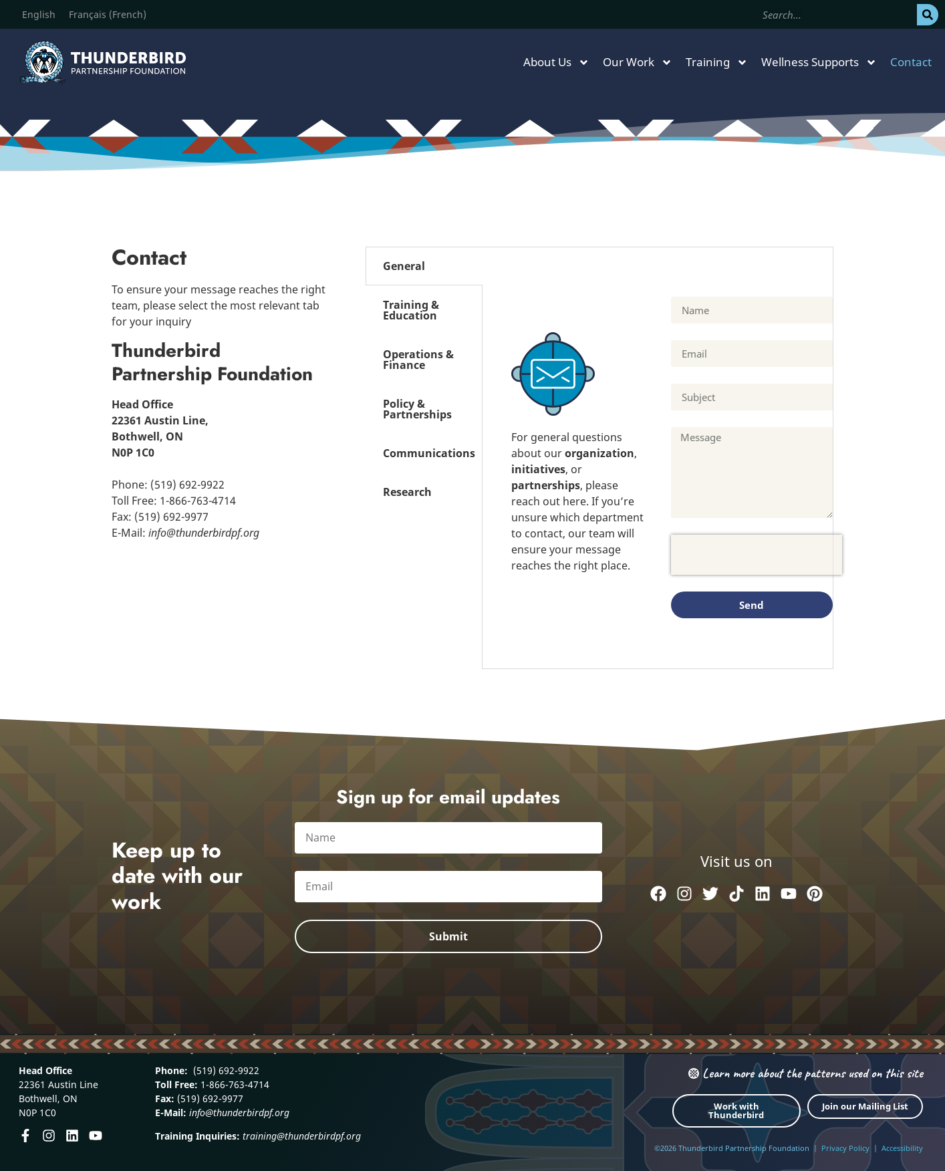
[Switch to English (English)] (38, 14)
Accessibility (902, 1148)
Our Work (637, 62)
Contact (911, 62)
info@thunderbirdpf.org (239, 1112)
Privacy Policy (845, 1148)
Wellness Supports (819, 62)
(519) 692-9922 (224, 1070)
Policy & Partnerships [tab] (417, 409)
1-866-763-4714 (233, 1084)
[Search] (927, 14)
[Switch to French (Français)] (107, 14)
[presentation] (756, 555)
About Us (556, 62)
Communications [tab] (429, 453)
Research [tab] (407, 492)
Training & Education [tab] (411, 310)
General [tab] (404, 266)
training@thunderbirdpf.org (302, 1136)
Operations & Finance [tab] (418, 359)
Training (717, 62)
